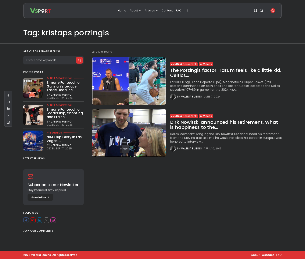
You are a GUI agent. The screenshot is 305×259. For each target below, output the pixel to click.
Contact (167, 10)
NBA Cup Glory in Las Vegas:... (64, 139)
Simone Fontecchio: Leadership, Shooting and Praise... (65, 113)
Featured (54, 132)
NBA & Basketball (184, 64)
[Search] (53, 60)
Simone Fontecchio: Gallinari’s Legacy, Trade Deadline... (63, 86)
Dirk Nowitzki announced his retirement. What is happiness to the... (224, 125)
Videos (206, 64)
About (135, 10)
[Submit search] (79, 60)
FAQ (179, 10)
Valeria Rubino (191, 96)
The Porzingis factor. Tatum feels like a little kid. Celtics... (225, 73)
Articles (151, 10)
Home (122, 10)
